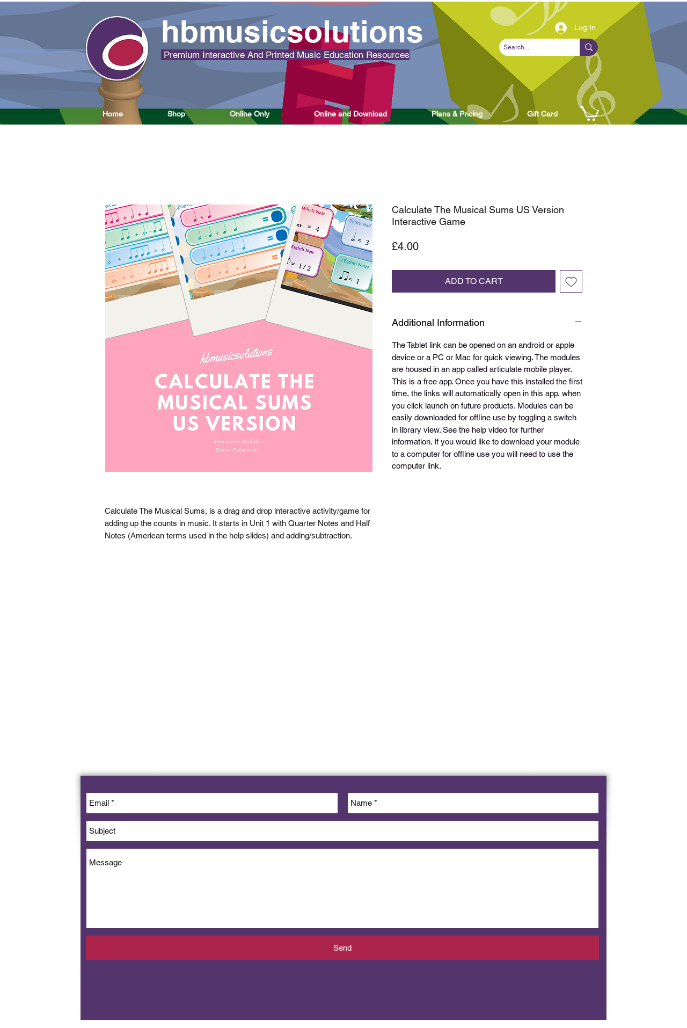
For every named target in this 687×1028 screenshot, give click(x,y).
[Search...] (530, 47)
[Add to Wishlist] (571, 281)
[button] (113, 114)
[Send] (342, 948)
